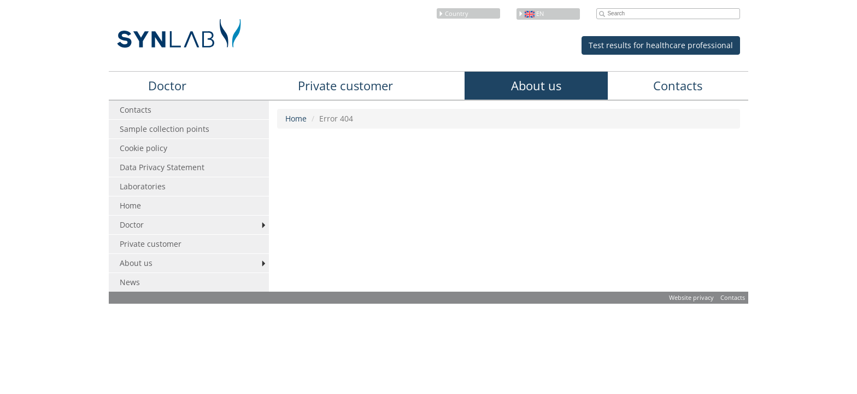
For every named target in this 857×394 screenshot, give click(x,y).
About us (536, 85)
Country (453, 13)
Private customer (345, 85)
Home (130, 205)
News (130, 282)
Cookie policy (143, 148)
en (531, 13)
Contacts (677, 85)
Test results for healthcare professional (661, 45)
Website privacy (691, 297)
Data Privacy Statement (162, 167)
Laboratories (143, 186)
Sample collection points (164, 129)
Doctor (167, 85)
